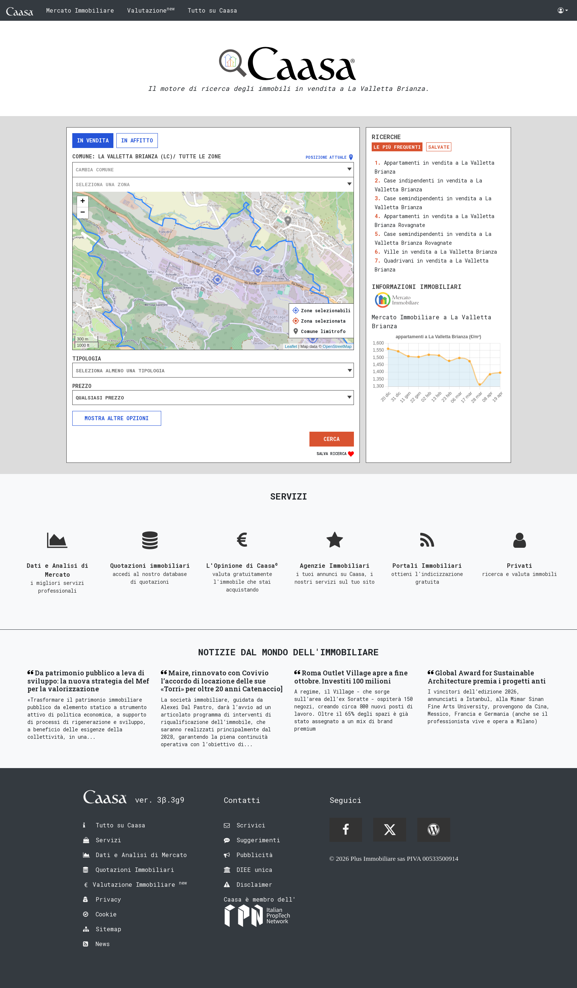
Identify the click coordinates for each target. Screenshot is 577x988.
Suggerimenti (258, 840)
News (103, 944)
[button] (563, 10)
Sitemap (108, 929)
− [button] (82, 212)
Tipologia (86, 358)
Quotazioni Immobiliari (135, 869)
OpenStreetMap (337, 346)
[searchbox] (213, 370)
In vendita (93, 140)
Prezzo (82, 386)
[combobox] (213, 169)
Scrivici (250, 825)
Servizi (108, 840)
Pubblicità (254, 855)
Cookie (106, 914)
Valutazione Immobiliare (140, 884)
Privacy (108, 899)
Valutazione (151, 10)
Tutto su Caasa (212, 10)
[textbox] (213, 169)
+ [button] (82, 201)
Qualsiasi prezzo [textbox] (100, 397)
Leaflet (291, 346)
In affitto (137, 140)
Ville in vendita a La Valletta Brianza (440, 251)
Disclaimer (254, 884)
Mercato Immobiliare (80, 10)
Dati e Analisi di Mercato (141, 855)
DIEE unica (254, 869)
